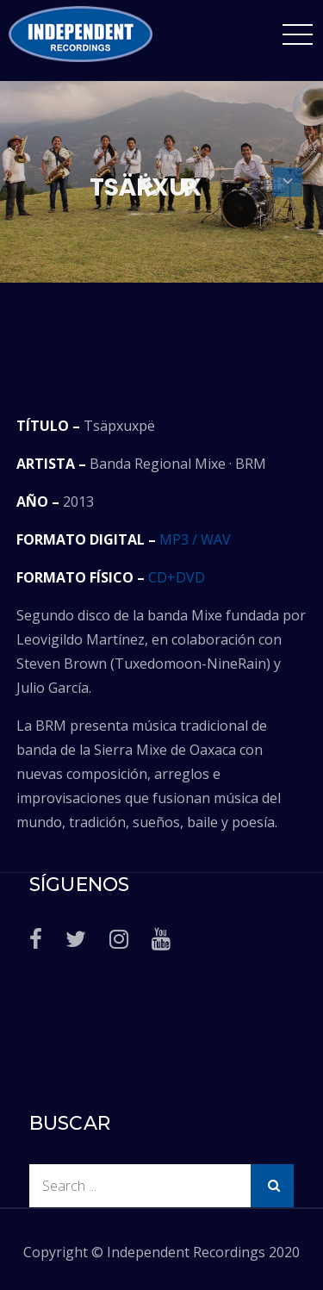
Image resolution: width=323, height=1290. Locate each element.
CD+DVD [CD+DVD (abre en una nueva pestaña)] (176, 577)
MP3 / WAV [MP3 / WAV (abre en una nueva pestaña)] (195, 539)
